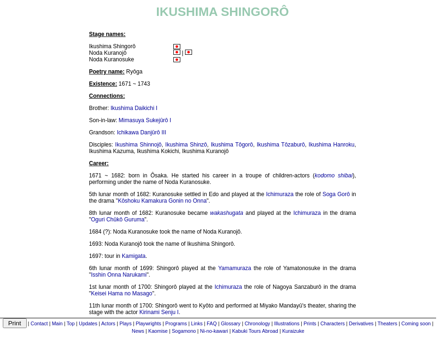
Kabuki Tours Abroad (255, 331)
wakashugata (226, 213)
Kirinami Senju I (158, 312)
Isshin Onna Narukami (119, 274)
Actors (108, 323)
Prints (310, 323)
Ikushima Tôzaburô (281, 144)
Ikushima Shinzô (186, 144)
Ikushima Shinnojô (138, 144)
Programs (176, 323)
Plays (125, 323)
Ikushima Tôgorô (232, 144)
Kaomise (158, 331)
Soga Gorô (335, 194)
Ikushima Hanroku (332, 144)
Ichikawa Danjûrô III (141, 132)
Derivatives (361, 323)
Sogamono (184, 331)
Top (70, 323)
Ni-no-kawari (214, 331)
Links (197, 323)
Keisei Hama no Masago (121, 293)
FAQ (211, 323)
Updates (88, 323)
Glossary (230, 323)
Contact (39, 323)
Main (57, 323)
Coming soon (416, 323)
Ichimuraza (280, 194)
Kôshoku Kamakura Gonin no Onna (162, 201)
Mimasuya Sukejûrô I (145, 120)
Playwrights (148, 323)
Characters (332, 323)
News (138, 331)
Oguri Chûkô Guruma (117, 219)
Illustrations (286, 323)
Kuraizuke (293, 331)
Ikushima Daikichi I (134, 108)
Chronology (257, 323)
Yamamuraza (234, 268)
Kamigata (134, 256)
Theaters (387, 323)
